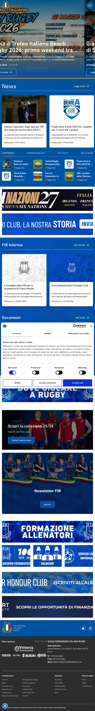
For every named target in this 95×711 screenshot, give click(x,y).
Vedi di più (82, 317)
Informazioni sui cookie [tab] (78, 333)
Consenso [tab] (16, 333)
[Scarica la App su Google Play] (90, 628)
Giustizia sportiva (29, 683)
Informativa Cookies (46, 708)
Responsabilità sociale (10, 696)
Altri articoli (81, 244)
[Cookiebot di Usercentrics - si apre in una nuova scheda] (75, 326)
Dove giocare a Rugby (30, 680)
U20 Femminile (60, 689)
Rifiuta (17, 383)
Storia (4, 683)
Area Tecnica (7, 689)
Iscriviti (47, 504)
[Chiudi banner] (91, 326)
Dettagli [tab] (47, 333)
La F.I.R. (5, 680)
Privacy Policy (32, 708)
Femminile (59, 683)
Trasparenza (7, 693)
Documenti (27, 686)
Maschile (58, 680)
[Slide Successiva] (9, 36)
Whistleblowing (60, 708)
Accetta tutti (77, 383)
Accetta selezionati (47, 383)
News (57, 693)
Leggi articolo (14, 72)
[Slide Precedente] (3, 36)
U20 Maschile (60, 686)
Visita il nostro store (21, 440)
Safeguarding (27, 689)
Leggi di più (81, 86)
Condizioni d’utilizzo (19, 708)
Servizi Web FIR (28, 693)
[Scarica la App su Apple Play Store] (83, 628)
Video (84, 683)
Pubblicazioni (87, 686)
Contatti (25, 696)
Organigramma (7, 686)
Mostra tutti (41, 641)
